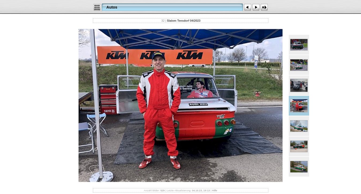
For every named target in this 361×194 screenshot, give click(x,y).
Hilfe (214, 190)
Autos (112, 7)
